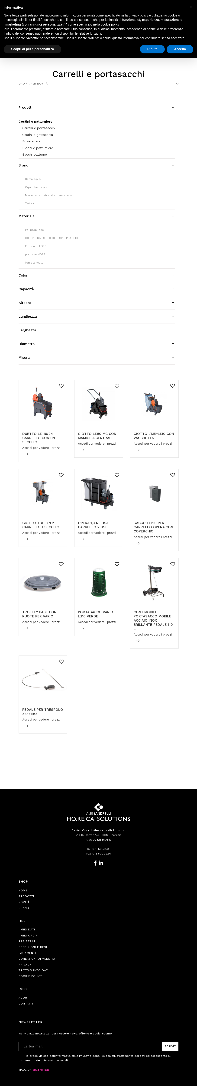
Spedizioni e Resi (33, 947)
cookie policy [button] (110, 24)
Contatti (26, 1003)
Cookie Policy (30, 976)
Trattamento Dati (34, 970)
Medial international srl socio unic (49, 195)
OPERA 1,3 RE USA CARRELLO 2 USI (93, 525)
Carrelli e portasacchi (38, 128)
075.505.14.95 (101, 849)
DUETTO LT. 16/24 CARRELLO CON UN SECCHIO (38, 438)
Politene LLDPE (35, 246)
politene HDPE (35, 254)
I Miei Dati (27, 929)
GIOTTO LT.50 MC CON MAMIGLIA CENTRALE (97, 436)
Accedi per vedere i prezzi (41, 448)
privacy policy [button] (138, 15)
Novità (24, 902)
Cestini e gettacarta (37, 135)
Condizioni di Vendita (37, 958)
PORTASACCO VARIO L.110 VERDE (95, 614)
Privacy (25, 964)
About (24, 997)
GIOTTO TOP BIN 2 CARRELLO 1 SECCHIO (40, 525)
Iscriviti (170, 1046)
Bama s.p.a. (33, 179)
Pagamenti (27, 953)
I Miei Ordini (29, 935)
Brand (24, 908)
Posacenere (31, 141)
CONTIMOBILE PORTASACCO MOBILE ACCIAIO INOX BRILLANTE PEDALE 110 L (153, 620)
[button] (191, 7)
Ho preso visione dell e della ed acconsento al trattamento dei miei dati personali (95, 1057)
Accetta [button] (180, 49)
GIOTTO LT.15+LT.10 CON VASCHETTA (154, 436)
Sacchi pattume (34, 154)
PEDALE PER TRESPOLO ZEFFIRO (42, 712)
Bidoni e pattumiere (37, 148)
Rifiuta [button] (152, 49)
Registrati (27, 941)
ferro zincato (34, 262)
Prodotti (26, 896)
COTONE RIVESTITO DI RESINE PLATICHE (52, 238)
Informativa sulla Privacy (72, 1055)
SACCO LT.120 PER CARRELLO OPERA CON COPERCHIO (153, 527)
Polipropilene (34, 230)
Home (23, 890)
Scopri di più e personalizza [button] (32, 49)
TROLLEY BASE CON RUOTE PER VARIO (39, 614)
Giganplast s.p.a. (36, 187)
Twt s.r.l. (30, 203)
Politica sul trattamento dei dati (122, 1055)
